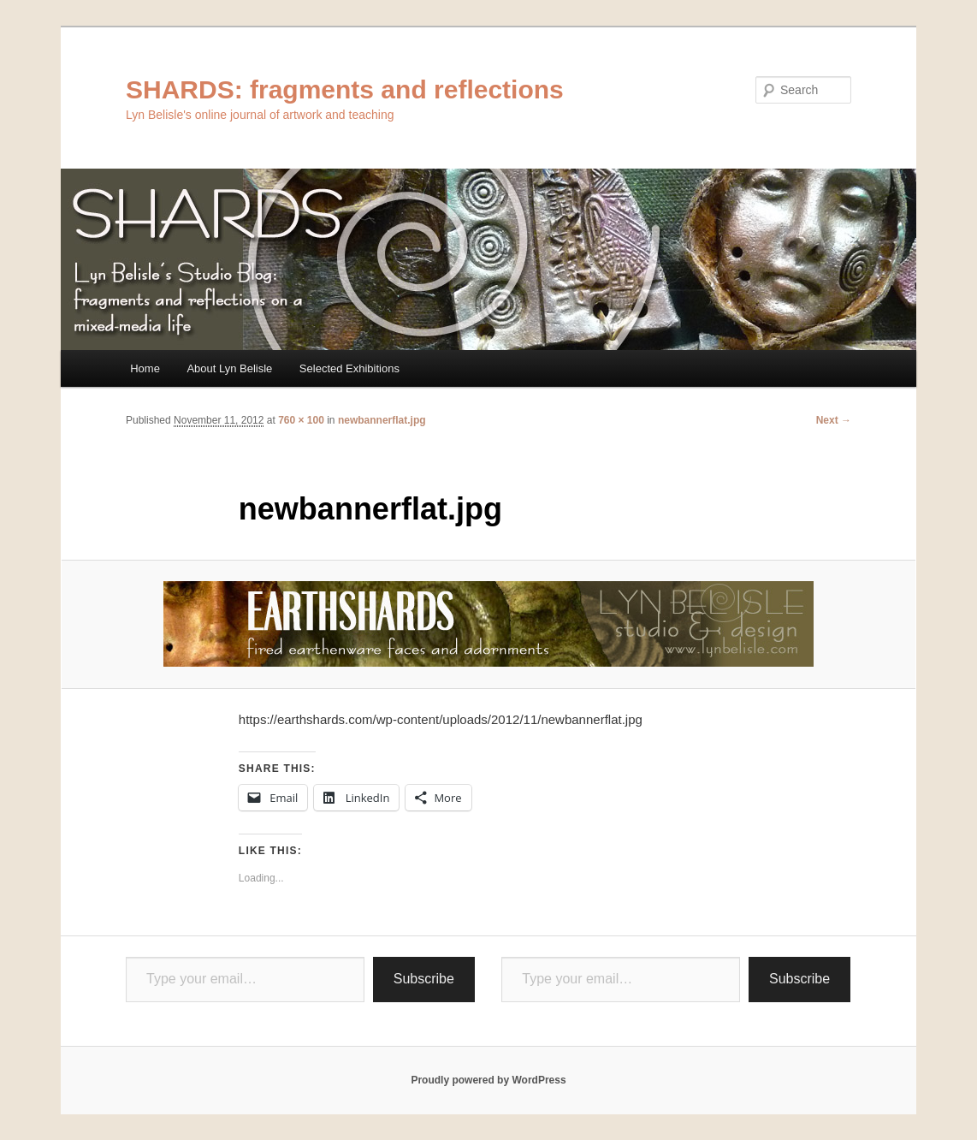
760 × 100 (301, 420)
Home (145, 368)
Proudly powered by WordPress (488, 1080)
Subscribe (424, 978)
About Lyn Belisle (229, 368)
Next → (833, 420)
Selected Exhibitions (349, 368)
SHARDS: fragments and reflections (345, 89)
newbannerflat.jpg (382, 420)
